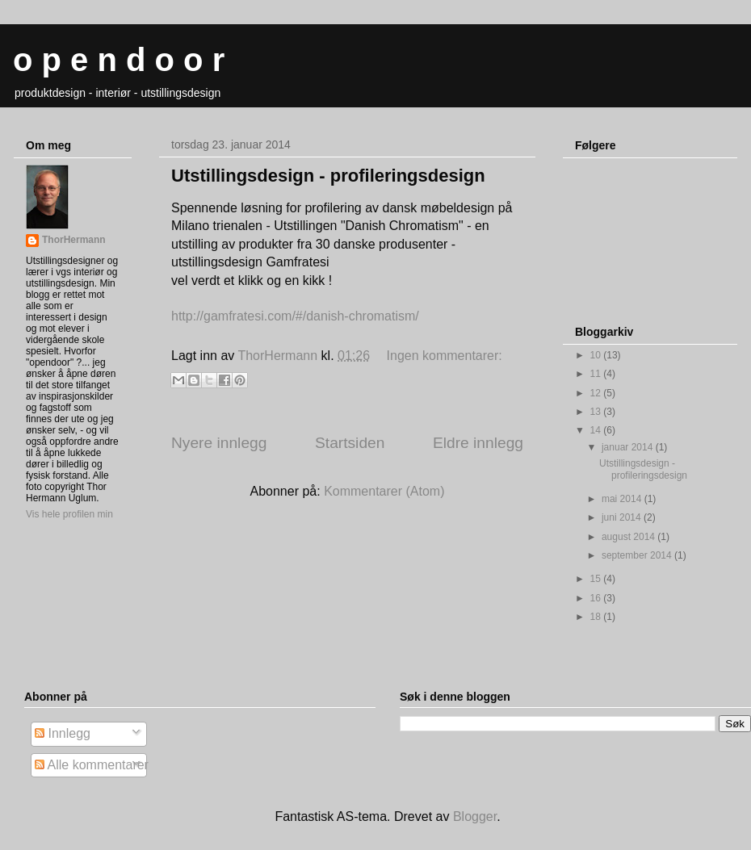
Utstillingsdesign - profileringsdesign (328, 175)
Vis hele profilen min (69, 514)
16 (597, 598)
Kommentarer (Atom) (384, 491)
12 (597, 393)
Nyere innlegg (218, 442)
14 (597, 430)
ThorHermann (74, 239)
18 (597, 616)
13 (597, 411)
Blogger (475, 816)
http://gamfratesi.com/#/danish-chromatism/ (295, 316)
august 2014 (629, 536)
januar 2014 (629, 447)
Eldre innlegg (478, 442)
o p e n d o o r (118, 59)
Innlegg (62, 733)
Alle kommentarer (92, 765)
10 (597, 355)
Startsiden (349, 442)
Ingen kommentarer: (444, 355)
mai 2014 (623, 499)
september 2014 (638, 555)
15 (597, 578)
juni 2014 (623, 517)
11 (597, 373)
